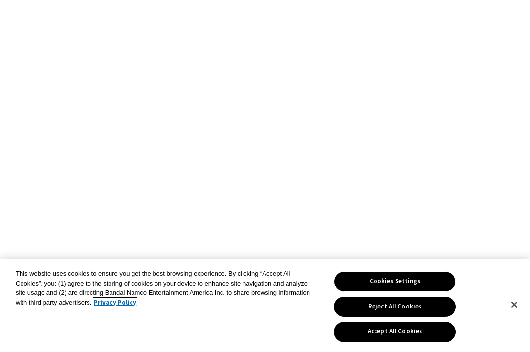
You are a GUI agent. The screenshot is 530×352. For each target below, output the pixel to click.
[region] (265, 305)
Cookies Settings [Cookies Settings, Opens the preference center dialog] (395, 281)
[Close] (514, 304)
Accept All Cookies (395, 331)
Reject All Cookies (394, 306)
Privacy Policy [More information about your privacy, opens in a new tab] (115, 302)
